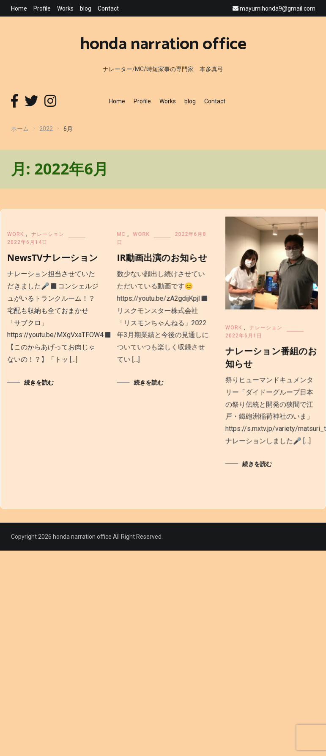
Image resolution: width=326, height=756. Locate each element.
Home (19, 8)
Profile (42, 8)
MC (127, 234)
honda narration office (163, 44)
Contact (108, 8)
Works (65, 8)
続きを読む (39, 382)
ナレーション (47, 234)
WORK (15, 234)
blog (85, 8)
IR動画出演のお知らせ (168, 257)
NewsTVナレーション (52, 257)
